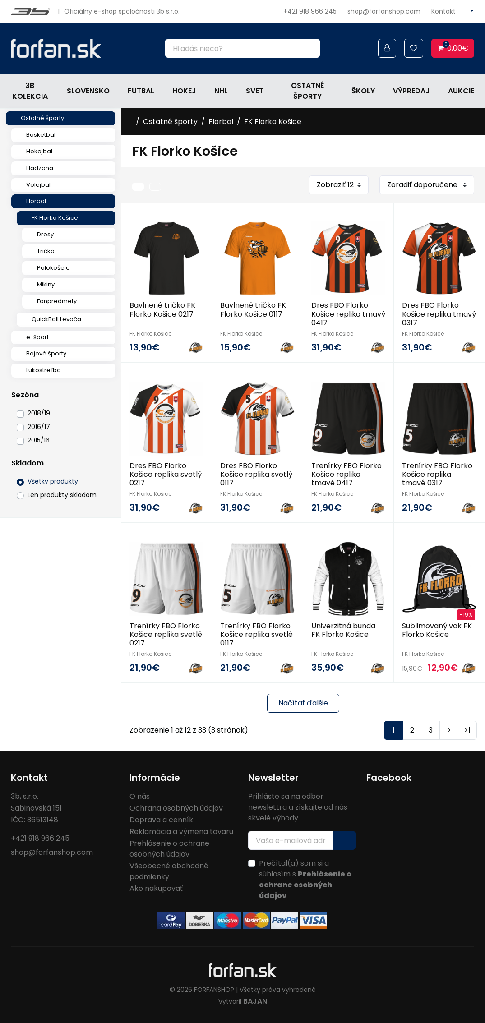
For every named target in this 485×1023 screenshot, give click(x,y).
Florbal (36, 201)
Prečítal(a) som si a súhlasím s (305, 879)
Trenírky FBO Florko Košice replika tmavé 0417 (346, 474)
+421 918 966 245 (310, 11)
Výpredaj (411, 91)
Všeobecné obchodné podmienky (168, 871)
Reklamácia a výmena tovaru (181, 831)
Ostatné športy (307, 90)
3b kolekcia (30, 90)
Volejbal (38, 184)
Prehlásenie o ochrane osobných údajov (169, 848)
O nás (139, 796)
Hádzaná (39, 168)
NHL (221, 91)
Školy (363, 91)
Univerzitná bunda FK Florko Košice (343, 630)
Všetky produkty (53, 481)
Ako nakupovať (156, 888)
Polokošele (53, 267)
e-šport (37, 337)
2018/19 (39, 413)
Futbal (141, 91)
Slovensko (88, 91)
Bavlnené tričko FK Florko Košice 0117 (253, 309)
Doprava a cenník (161, 820)
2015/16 (39, 440)
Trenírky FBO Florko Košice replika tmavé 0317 (437, 474)
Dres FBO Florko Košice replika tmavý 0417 (348, 313)
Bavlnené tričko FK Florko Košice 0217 (162, 309)
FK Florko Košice (55, 217)
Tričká (46, 251)
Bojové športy (46, 353)
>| (467, 730)
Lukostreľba (43, 370)
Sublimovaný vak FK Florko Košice (437, 630)
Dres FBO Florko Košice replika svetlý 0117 (256, 474)
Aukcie (461, 91)
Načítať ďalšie (303, 703)
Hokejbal (39, 151)
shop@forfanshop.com (383, 11)
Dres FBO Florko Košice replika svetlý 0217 (165, 474)
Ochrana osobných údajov (176, 808)
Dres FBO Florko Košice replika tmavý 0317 (439, 313)
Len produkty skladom (62, 494)
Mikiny (46, 284)
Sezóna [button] (25, 395)
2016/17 (39, 426)
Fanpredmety (57, 301)
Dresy (45, 234)
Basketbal (40, 134)
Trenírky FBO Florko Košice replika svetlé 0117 (256, 634)
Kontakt (443, 11)
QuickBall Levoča (56, 319)
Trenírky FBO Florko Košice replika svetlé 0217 (165, 634)
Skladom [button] (27, 463)
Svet (254, 91)
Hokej (184, 91)
